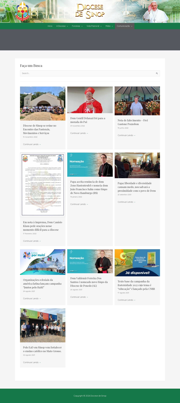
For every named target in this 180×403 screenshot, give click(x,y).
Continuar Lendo (32, 144)
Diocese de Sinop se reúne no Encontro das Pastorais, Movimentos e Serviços (39, 129)
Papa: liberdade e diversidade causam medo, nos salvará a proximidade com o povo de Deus (137, 186)
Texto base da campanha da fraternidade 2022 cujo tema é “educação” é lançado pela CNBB (136, 285)
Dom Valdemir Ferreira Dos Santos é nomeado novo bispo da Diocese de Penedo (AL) (89, 281)
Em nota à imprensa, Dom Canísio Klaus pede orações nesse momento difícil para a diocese (42, 225)
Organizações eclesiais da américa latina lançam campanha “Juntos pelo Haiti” (42, 283)
